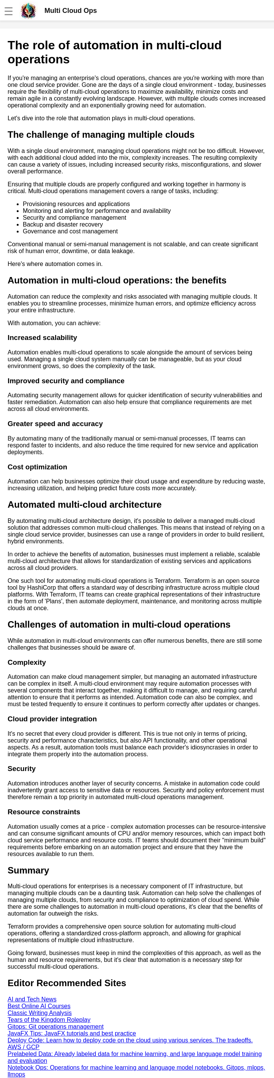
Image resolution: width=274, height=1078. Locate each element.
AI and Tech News (32, 999)
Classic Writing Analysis (40, 1013)
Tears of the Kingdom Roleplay (49, 1020)
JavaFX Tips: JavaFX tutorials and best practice (72, 1033)
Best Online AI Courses (39, 1006)
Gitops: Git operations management (56, 1026)
